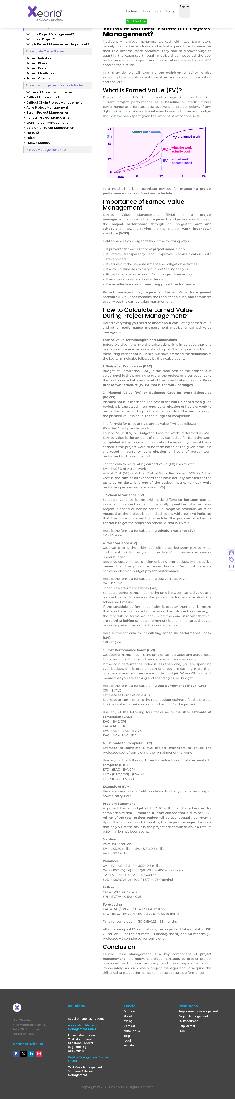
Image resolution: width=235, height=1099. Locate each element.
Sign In (184, 6)
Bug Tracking (77, 1047)
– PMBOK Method (37, 143)
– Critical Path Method (41, 97)
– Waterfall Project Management (49, 92)
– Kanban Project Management (48, 117)
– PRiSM (30, 138)
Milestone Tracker (80, 1043)
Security (129, 1045)
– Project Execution (38, 68)
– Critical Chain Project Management (53, 102)
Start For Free (136, 21)
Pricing (170, 11)
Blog (126, 1036)
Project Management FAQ (46, 150)
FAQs (182, 1031)
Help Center (186, 1026)
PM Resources (188, 1021)
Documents (76, 1051)
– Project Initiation (38, 58)
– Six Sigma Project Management (50, 127)
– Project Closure (37, 78)
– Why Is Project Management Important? (56, 44)
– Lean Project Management (46, 122)
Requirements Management (87, 1018)
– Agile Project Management (46, 107)
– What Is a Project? (39, 39)
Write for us (131, 1031)
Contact (129, 1026)
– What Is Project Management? (49, 34)
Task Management (81, 1039)
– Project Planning (38, 63)
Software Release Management (80, 1073)
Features (132, 11)
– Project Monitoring (39, 73)
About (127, 1016)
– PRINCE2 (31, 132)
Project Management (83, 1035)
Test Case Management (85, 1067)
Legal (127, 1041)
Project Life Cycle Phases (45, 51)
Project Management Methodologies (55, 85)
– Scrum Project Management (47, 112)
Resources (150, 11)
